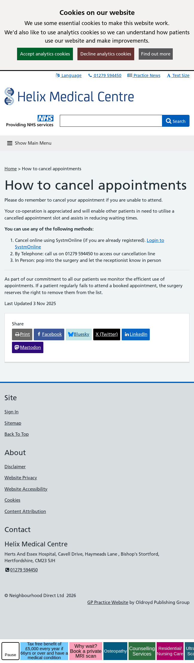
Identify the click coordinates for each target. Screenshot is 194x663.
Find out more (155, 54)
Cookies (12, 500)
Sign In (11, 412)
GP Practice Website (107, 602)
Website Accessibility (26, 489)
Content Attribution (25, 511)
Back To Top (16, 434)
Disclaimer (15, 466)
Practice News (143, 75)
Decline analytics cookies (105, 54)
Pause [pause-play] (10, 655)
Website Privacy (20, 477)
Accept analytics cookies (45, 54)
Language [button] (68, 75)
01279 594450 (104, 75)
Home (10, 168)
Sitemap (12, 423)
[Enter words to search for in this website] (111, 121)
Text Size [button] (178, 75)
